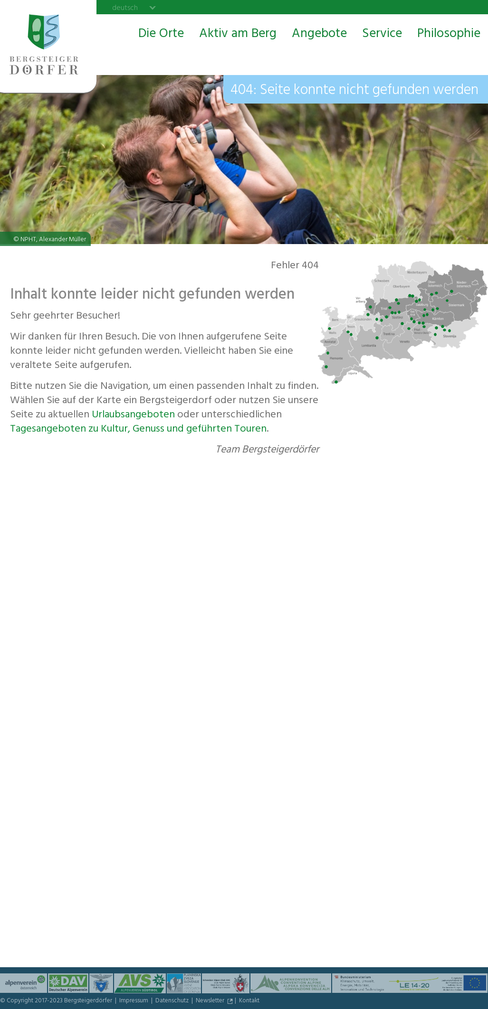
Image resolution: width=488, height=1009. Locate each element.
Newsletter (211, 1001)
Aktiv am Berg (238, 35)
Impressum (134, 1001)
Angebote (319, 35)
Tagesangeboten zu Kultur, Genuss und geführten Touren (138, 430)
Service (382, 35)
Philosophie (448, 35)
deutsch (125, 7)
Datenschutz (172, 1001)
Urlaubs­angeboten (133, 415)
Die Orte (161, 35)
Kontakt (249, 1001)
